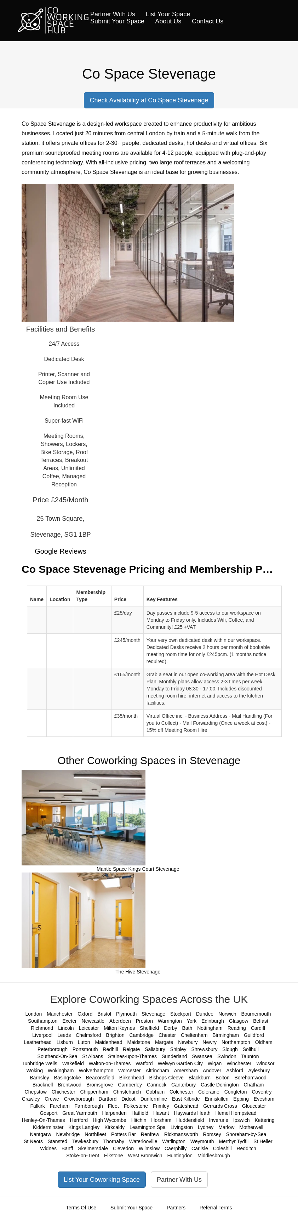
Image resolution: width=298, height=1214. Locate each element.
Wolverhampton (96, 1070)
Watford (144, 1063)
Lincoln (66, 1028)
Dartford (108, 1099)
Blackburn (200, 1077)
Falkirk (37, 1106)
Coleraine (208, 1092)
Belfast (260, 1021)
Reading (237, 1028)
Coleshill (222, 1148)
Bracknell (43, 1085)
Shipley (178, 1049)
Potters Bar (123, 1134)
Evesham (264, 1099)
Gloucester (254, 1106)
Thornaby (113, 1141)
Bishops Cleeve (166, 1077)
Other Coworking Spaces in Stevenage (149, 760)
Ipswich (241, 1120)
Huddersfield (190, 1120)
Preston (144, 1021)
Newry (209, 1042)
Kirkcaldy (114, 1127)
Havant (161, 1113)
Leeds (64, 1035)
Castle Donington (220, 1085)
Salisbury (155, 1049)
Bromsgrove (99, 1085)
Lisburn (65, 1042)
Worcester (129, 1070)
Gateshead (186, 1106)
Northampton (236, 1042)
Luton (84, 1042)
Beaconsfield (100, 1077)
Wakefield (73, 1063)
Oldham (264, 1042)
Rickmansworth (181, 1134)
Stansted (57, 1141)
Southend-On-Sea (58, 1056)
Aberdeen (120, 1021)
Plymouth (126, 1014)
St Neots (33, 1141)
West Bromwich (145, 1155)
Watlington (173, 1141)
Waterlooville (143, 1141)
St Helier (263, 1141)
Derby (170, 1028)
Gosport (48, 1113)
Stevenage (153, 1014)
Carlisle (199, 1148)
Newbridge (68, 1134)
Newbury (187, 1042)
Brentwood (69, 1085)
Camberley (130, 1085)
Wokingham (61, 1070)
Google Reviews (60, 551)
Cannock (156, 1085)
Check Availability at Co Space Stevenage (149, 100)
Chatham (254, 1085)
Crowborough (79, 1099)
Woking (34, 1070)
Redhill (110, 1049)
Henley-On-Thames (43, 1120)
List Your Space (168, 14)
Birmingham (225, 1035)
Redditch (246, 1148)
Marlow (226, 1127)
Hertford (79, 1120)
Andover (212, 1070)
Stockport (180, 1014)
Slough (230, 1049)
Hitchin (139, 1120)
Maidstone (138, 1042)
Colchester (181, 1092)
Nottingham (210, 1028)
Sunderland (174, 1056)
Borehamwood (250, 1077)
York (192, 1021)
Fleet (113, 1106)
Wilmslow (149, 1148)
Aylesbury (259, 1070)
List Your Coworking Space (102, 1179)
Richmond (42, 1028)
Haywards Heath (192, 1113)
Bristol (104, 1014)
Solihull (251, 1049)
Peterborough (53, 1049)
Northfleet (95, 1134)
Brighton (115, 1035)
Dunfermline (154, 1099)
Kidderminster (48, 1127)
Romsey (212, 1134)
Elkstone (113, 1155)
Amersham (186, 1070)
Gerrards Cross (220, 1106)
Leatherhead (38, 1042)
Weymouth (202, 1141)
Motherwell (251, 1127)
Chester (167, 1035)
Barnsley (39, 1077)
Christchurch (127, 1092)
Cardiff (258, 1028)
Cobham (155, 1092)
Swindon (226, 1056)
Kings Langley (83, 1127)
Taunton (250, 1056)
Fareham (60, 1106)
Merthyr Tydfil (233, 1141)
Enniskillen (217, 1099)
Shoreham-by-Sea (246, 1134)
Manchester (60, 1014)
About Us (168, 21)
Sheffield (149, 1028)
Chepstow (36, 1092)
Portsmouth (85, 1049)
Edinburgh (212, 1021)
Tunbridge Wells (39, 1063)
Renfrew (150, 1134)
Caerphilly (176, 1148)
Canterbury (183, 1085)
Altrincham (157, 1070)
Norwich (227, 1014)
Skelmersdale (93, 1148)
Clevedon (123, 1148)
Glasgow (238, 1021)
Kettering (264, 1120)
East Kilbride (186, 1099)
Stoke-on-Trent (82, 1155)
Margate (164, 1042)
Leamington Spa (148, 1127)
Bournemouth (256, 1014)
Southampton (42, 1021)
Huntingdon (180, 1155)
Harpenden (114, 1113)
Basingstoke (67, 1077)
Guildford (254, 1035)
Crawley (31, 1099)
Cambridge (142, 1035)
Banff (67, 1148)
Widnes (48, 1148)
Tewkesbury (85, 1141)
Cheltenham (194, 1035)
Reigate (131, 1049)
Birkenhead (131, 1077)
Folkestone (136, 1106)
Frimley (161, 1106)
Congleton (235, 1092)
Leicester (89, 1028)
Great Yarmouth (79, 1113)
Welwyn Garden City (179, 1063)
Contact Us (207, 21)
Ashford (234, 1070)
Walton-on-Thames (110, 1063)
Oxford (85, 1014)
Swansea (202, 1056)
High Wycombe (109, 1120)
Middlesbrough (213, 1155)
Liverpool (42, 1035)
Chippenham (94, 1092)
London (33, 1014)
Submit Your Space (117, 21)
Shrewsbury (204, 1049)
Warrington (170, 1021)
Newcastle (93, 1021)
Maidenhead (108, 1042)
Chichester (63, 1092)
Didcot (128, 1099)
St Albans (92, 1056)
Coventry (261, 1092)
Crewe (52, 1099)
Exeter (69, 1021)
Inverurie (218, 1120)
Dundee (204, 1014)
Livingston (182, 1127)
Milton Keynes (119, 1028)
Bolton (223, 1077)
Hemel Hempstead (236, 1113)
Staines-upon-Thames (132, 1056)
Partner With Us (112, 14)
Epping (241, 1099)
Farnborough (89, 1106)
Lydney (206, 1127)
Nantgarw (40, 1134)
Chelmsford (88, 1035)
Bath (187, 1028)
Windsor (265, 1063)
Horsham (161, 1120)
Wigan (215, 1063)
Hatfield (140, 1113)
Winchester (239, 1063)
